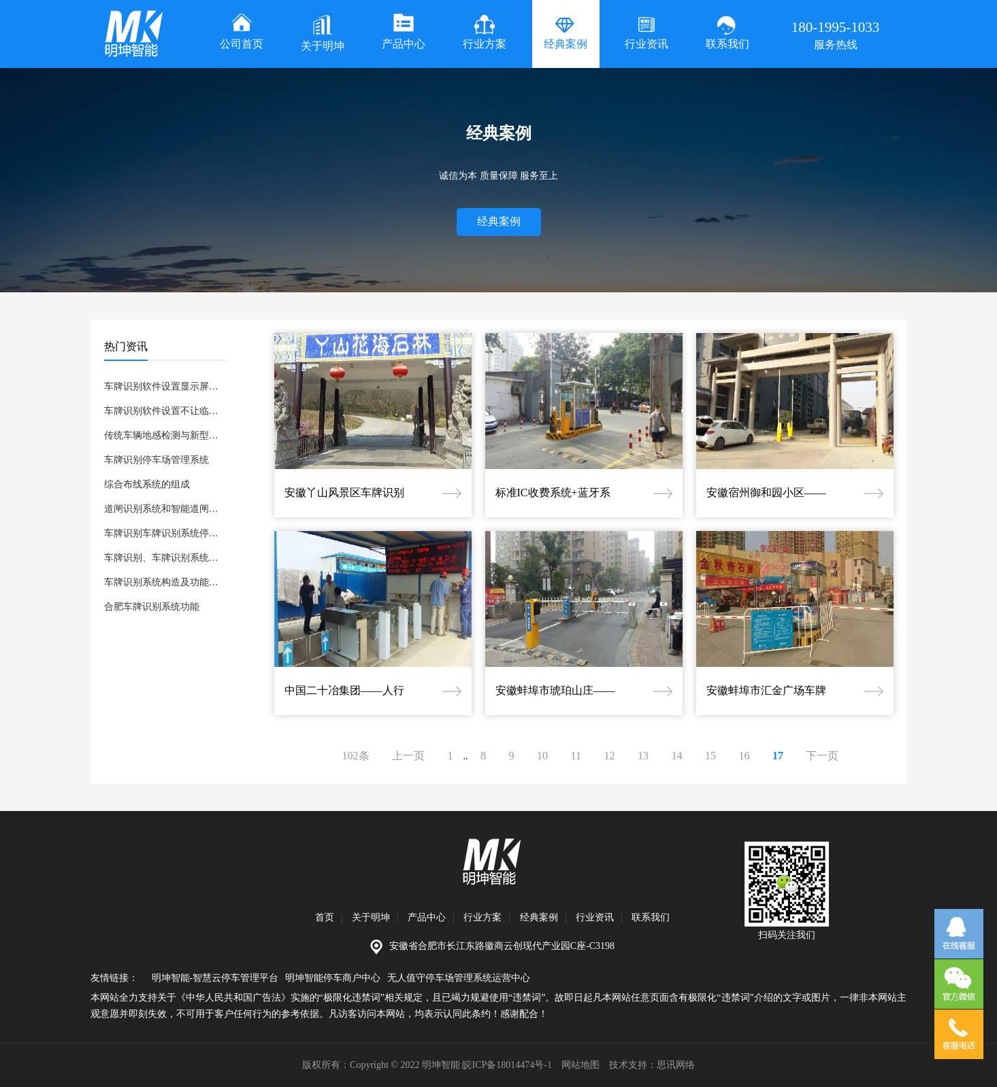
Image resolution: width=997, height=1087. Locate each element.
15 (710, 755)
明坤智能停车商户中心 (332, 978)
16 (743, 755)
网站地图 (580, 1065)
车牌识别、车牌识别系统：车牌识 (165, 558)
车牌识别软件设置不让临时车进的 (165, 411)
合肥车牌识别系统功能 (151, 607)
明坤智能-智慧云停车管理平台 (215, 978)
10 (542, 755)
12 (609, 755)
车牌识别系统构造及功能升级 (165, 582)
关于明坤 (371, 917)
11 (576, 755)
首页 (324, 917)
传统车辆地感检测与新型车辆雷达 (165, 435)
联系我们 (651, 917)
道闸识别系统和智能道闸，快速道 (165, 509)
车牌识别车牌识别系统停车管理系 (165, 533)
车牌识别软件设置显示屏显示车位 (165, 386)
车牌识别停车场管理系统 (156, 460)
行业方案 (482, 917)
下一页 (822, 755)
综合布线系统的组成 (147, 484)
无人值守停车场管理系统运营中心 (458, 978)
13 (643, 755)
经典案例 (499, 221)
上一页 (408, 755)
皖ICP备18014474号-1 (506, 1065)
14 (676, 755)
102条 (356, 755)
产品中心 (427, 917)
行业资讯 (595, 917)
